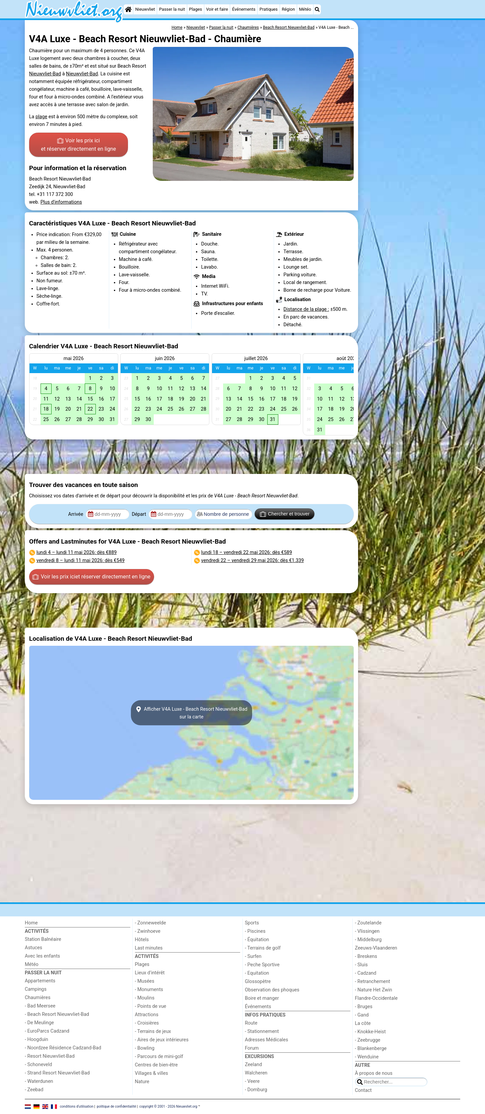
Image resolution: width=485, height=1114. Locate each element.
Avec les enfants (42, 956)
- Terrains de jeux (153, 1031)
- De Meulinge (39, 1023)
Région (288, 9)
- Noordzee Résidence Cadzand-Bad (63, 1048)
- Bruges (363, 1006)
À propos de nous (374, 1073)
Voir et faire (217, 9)
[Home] (128, 9)
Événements (244, 9)
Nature (142, 1082)
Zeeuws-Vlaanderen (376, 948)
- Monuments (149, 989)
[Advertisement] (410, 174)
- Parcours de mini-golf (159, 1056)
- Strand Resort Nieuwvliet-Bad (57, 1073)
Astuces (33, 948)
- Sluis (361, 965)
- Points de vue (150, 1006)
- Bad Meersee (40, 1006)
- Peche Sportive (262, 965)
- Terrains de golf (263, 948)
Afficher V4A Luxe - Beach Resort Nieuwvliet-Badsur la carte (192, 712)
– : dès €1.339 (252, 560)
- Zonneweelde (150, 923)
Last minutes (149, 948)
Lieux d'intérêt (150, 973)
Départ (139, 514)
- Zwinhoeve (147, 931)
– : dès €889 (77, 552)
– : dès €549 (81, 560)
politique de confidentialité (116, 1106)
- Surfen (253, 956)
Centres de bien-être (156, 1065)
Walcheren (256, 1073)
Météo (305, 9)
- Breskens (366, 956)
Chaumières (38, 997)
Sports (252, 923)
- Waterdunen (39, 1081)
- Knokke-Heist (370, 1032)
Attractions (146, 1015)
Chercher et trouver (284, 514)
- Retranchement (372, 981)
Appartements (40, 981)
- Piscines (255, 931)
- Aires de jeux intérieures (162, 1040)
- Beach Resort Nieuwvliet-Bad (57, 1014)
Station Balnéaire (43, 939)
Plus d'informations (61, 202)
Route (251, 1023)
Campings (36, 989)
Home (31, 923)
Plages (195, 9)
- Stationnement (262, 1031)
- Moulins (145, 998)
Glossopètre (258, 981)
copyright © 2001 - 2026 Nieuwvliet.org (168, 1106)
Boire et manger (262, 998)
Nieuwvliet (145, 9)
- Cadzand (365, 973)
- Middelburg (368, 940)
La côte (363, 1023)
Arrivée (76, 514)
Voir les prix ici (78, 145)
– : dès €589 (246, 552)
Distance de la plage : (306, 309)
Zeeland (253, 1064)
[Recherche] (317, 9)
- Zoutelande (368, 923)
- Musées (144, 981)
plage (41, 117)
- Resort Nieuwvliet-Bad (50, 1056)
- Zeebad (34, 1090)
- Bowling (145, 1048)
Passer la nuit (172, 9)
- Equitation (257, 973)
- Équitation (257, 940)
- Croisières (147, 1023)
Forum (252, 1048)
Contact (363, 1090)
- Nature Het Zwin (373, 990)
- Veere (252, 1081)
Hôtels (142, 940)
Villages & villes (151, 1073)
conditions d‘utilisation (76, 1106)
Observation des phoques (272, 990)
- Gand (362, 1015)
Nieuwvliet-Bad (45, 74)
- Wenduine (367, 1057)
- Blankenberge (371, 1048)
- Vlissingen (367, 931)
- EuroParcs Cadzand (47, 1031)
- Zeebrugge (367, 1040)
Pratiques (269, 9)
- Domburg (256, 1090)
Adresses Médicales (266, 1040)
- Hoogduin (36, 1039)
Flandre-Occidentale (376, 998)
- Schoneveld (38, 1064)
